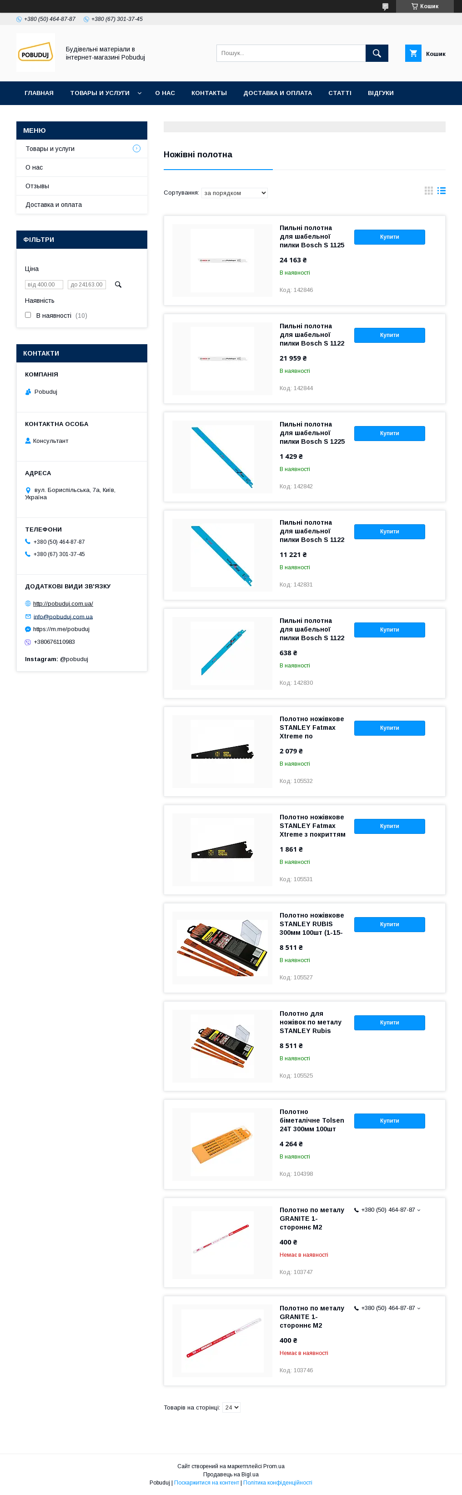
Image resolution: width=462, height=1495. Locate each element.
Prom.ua (274, 1466)
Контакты (209, 93)
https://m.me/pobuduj (61, 629)
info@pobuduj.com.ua (63, 616)
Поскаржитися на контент (206, 1483)
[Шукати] (377, 53)
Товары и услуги (100, 93)
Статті (340, 93)
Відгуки (381, 93)
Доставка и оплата (277, 93)
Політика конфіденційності (277, 1483)
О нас (165, 93)
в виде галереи (429, 192)
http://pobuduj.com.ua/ (63, 603)
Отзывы (37, 186)
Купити (389, 237)
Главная (39, 93)
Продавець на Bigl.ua (231, 1474)
